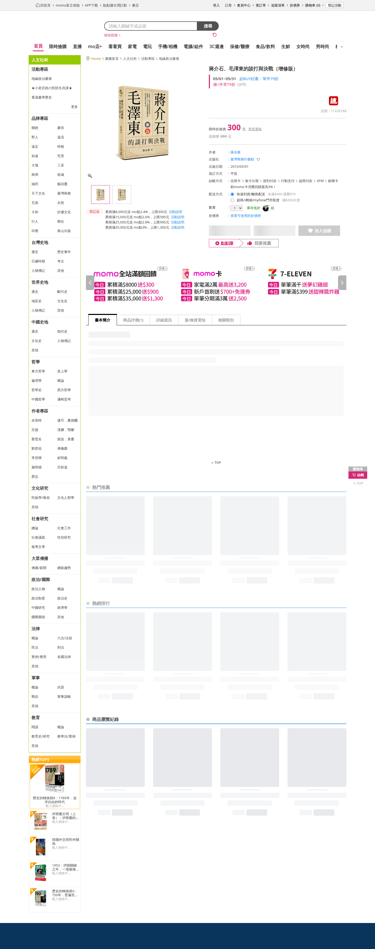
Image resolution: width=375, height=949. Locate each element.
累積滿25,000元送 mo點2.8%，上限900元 (137, 222)
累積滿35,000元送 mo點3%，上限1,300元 (137, 227)
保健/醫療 (239, 46)
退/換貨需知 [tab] (195, 320)
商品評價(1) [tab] (133, 320)
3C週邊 (216, 46)
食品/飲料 (265, 46)
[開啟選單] (341, 47)
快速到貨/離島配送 (251, 194)
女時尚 (303, 46)
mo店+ (95, 46)
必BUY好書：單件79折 (259, 78)
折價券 (295, 5)
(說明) (242, 84)
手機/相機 (168, 46)
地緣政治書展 (169, 58)
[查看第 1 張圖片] (100, 194)
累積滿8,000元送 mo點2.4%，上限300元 (136, 211)
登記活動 (334, 5)
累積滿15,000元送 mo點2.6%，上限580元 (137, 217)
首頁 (38, 46)
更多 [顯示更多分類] (74, 106)
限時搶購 (58, 46)
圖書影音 (112, 58)
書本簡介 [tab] (103, 320)
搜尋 (208, 26)
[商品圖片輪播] (143, 123)
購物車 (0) (312, 5)
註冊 (228, 5)
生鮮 (285, 46)
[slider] (216, 282)
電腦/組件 (193, 46)
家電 (132, 46)
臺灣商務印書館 (242, 159)
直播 (77, 46)
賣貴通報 (255, 129)
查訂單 (261, 5)
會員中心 (244, 5)
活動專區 (148, 58)
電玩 (147, 46)
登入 (216, 5)
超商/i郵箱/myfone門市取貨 (258, 200)
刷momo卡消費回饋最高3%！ (253, 186)
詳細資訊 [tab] (164, 320)
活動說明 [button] (175, 211)
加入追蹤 (319, 231)
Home (96, 58)
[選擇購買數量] (236, 208)
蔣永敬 (235, 152)
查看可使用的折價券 (245, 215)
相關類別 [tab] (226, 320)
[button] (94, 219)
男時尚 (322, 46)
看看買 (115, 46)
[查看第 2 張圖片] (122, 194)
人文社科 (130, 58)
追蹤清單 (278, 5)
